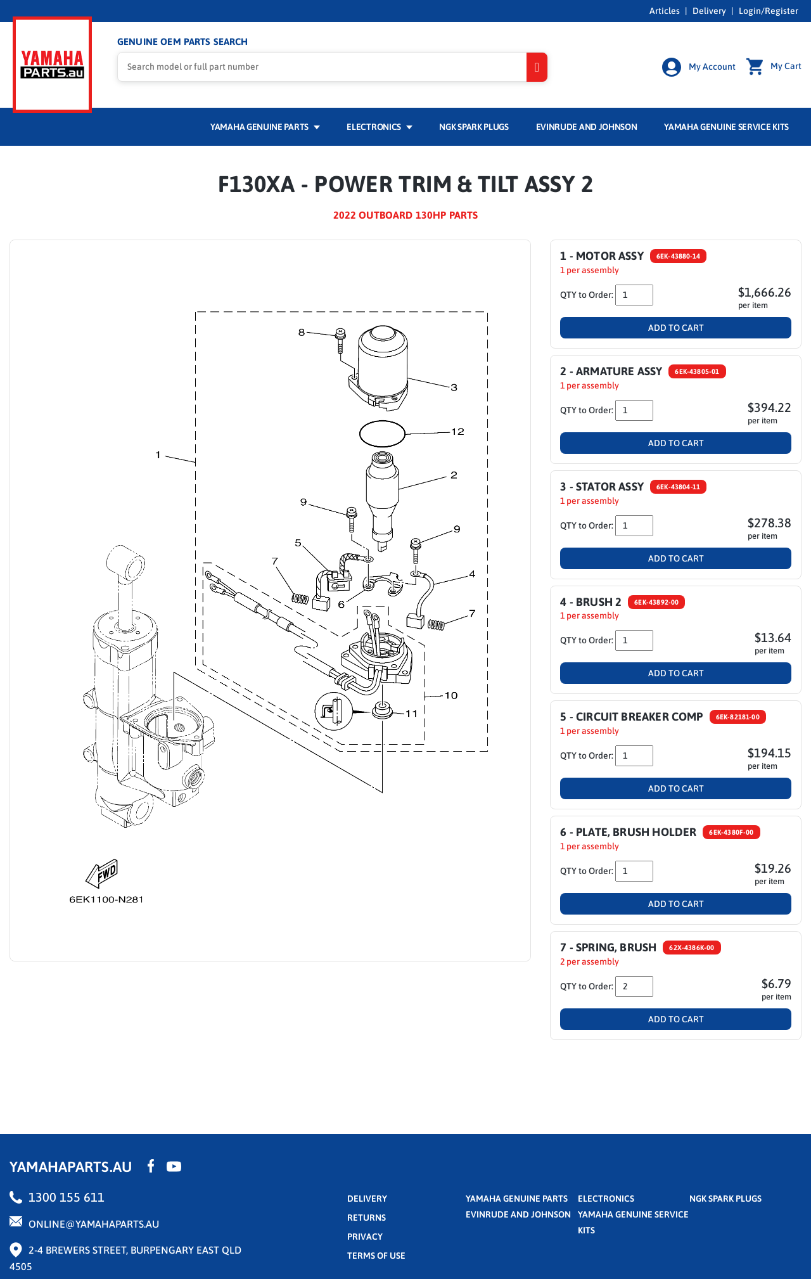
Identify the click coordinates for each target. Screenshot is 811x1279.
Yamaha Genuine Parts (265, 125)
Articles (664, 11)
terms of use (376, 1254)
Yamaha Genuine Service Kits (726, 125)
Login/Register (768, 11)
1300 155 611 (67, 1195)
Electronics (379, 125)
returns (366, 1216)
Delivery (709, 11)
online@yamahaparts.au (94, 1222)
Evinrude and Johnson (586, 125)
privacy (365, 1235)
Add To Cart (676, 326)
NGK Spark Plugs (473, 125)
